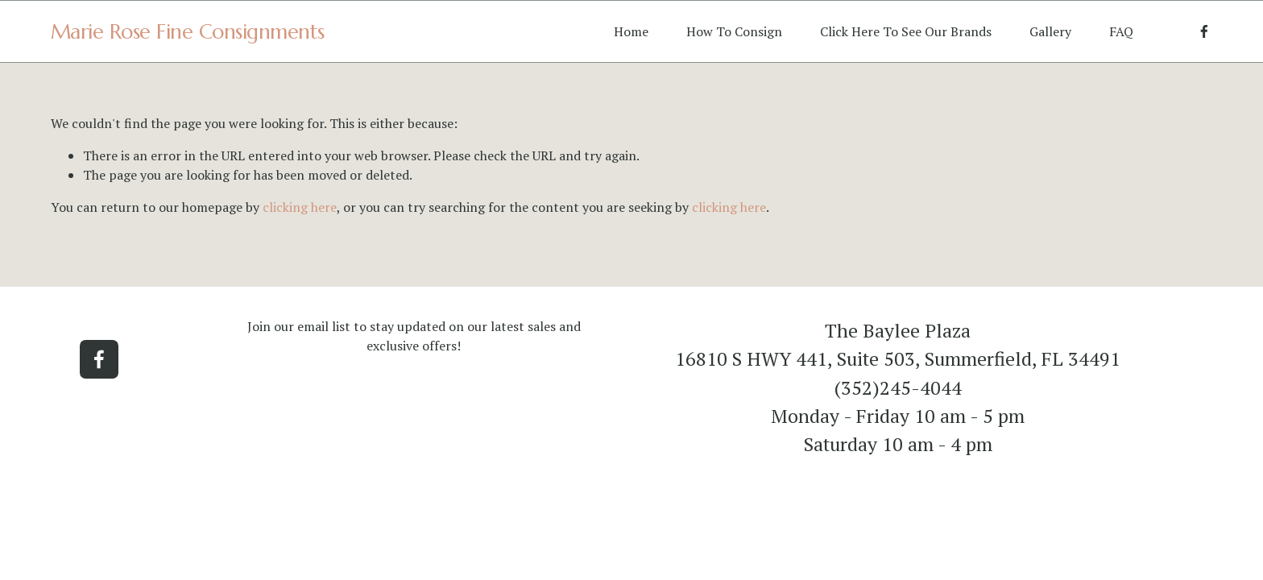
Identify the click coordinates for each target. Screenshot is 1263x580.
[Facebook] (1204, 31)
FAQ (1121, 31)
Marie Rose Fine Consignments (188, 31)
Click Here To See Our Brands (906, 31)
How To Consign (734, 31)
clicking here (300, 207)
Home (631, 31)
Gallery (1050, 31)
